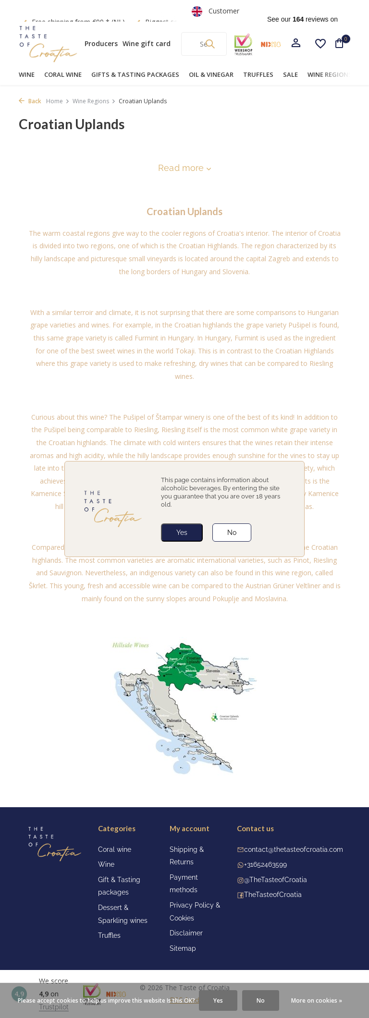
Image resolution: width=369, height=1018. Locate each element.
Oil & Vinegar (211, 74)
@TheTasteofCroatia (275, 880)
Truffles (258, 74)
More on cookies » (316, 1000)
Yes (181, 532)
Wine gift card (147, 43)
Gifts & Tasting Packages (135, 74)
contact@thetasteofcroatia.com (293, 849)
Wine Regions (330, 74)
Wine (27, 74)
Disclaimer (186, 933)
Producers (101, 43)
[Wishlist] (320, 43)
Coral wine (63, 74)
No (231, 532)
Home (58, 101)
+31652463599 (265, 864)
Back (30, 101)
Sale (290, 74)
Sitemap (183, 948)
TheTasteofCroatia (273, 894)
